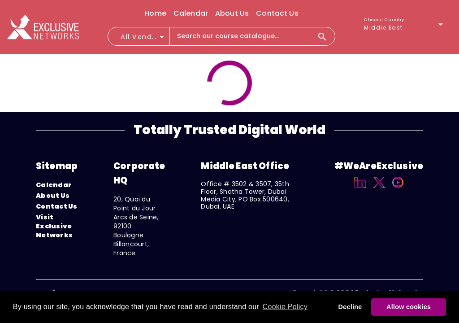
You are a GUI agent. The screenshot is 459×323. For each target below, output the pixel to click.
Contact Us (57, 206)
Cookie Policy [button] (285, 306)
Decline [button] (350, 306)
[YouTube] (398, 189)
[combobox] (143, 39)
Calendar (54, 184)
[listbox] (404, 28)
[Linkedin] (360, 189)
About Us (52, 195)
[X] (379, 189)
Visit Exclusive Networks (54, 226)
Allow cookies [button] (408, 306)
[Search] (326, 36)
